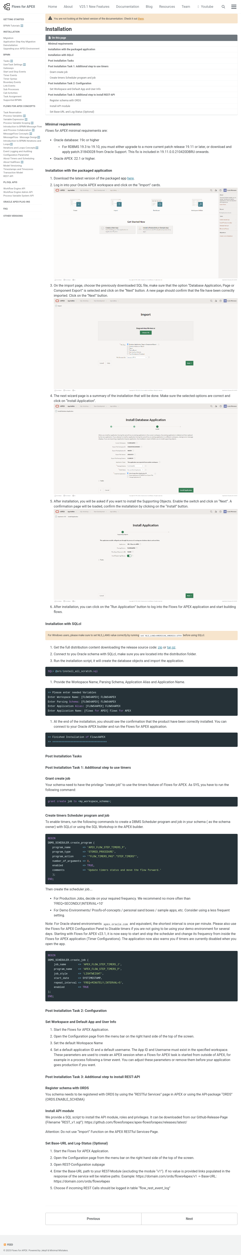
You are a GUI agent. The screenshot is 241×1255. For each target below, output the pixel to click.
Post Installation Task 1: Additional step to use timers (75, 64)
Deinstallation (10, 45)
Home (52, 7)
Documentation (127, 7)
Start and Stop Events (14, 71)
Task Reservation (12, 112)
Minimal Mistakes (59, 1246)
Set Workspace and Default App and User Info (73, 86)
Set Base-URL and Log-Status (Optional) (70, 107)
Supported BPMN (12, 100)
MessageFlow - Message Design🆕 (21, 137)
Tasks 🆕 (8, 61)
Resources (167, 7)
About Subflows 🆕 (13, 162)
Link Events (9, 85)
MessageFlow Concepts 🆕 (17, 133)
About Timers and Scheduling (18, 158)
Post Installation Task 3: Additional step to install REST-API (78, 91)
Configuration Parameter (16, 155)
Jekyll (44, 1246)
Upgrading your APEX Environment (21, 48)
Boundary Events (12, 82)
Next (189, 1215)
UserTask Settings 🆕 (14, 64)
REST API (8, 176)
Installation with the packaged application (69, 48)
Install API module (59, 102)
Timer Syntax (10, 78)
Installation (58, 29)
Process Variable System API (18, 195)
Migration (8, 38)
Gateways (8, 68)
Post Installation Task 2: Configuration (68, 80)
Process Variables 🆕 (14, 116)
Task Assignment (12, 96)
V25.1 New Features (94, 7)
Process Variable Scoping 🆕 (18, 123)
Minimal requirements (59, 43)
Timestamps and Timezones (18, 169)
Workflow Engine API (14, 188)
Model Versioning (12, 165)
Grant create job (58, 70)
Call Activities (10, 93)
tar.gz (171, 643)
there (141, 18)
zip (160, 643)
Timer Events (10, 75)
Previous (93, 1215)
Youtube (205, 7)
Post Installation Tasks (60, 59)
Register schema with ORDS (64, 97)
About (68, 7)
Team (186, 7)
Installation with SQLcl (59, 54)
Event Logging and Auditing (17, 151)
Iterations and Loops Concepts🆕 (20, 147)
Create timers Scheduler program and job (71, 75)
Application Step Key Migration (19, 41)
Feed (8, 1240)
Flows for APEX (23, 7)
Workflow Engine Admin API (18, 192)
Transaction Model (13, 172)
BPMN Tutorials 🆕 (13, 25)
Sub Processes (11, 89)
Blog (149, 7)
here (130, 174)
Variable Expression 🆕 (15, 119)
